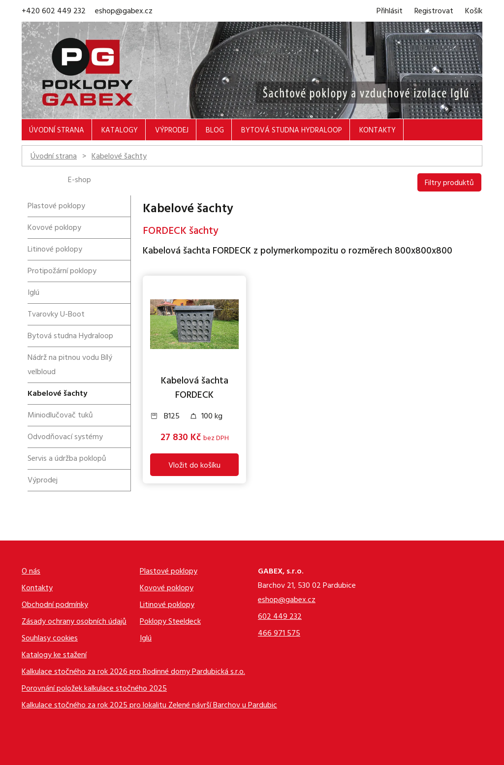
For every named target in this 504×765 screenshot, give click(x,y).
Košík (473, 11)
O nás (31, 572)
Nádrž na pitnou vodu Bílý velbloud (70, 365)
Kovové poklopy (54, 228)
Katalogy (119, 131)
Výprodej (172, 131)
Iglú (33, 293)
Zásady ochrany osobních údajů (74, 622)
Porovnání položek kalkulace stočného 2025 (94, 689)
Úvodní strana (56, 131)
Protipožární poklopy (62, 271)
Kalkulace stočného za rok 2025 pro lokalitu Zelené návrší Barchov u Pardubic (149, 706)
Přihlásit (390, 11)
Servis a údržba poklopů (67, 459)
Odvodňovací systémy (65, 437)
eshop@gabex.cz (124, 11)
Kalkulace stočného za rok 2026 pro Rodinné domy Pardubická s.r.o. (133, 673)
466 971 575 (279, 634)
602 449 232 (280, 617)
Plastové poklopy (56, 206)
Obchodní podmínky (55, 606)
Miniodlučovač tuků (60, 416)
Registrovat (433, 11)
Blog (215, 131)
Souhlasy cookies (50, 639)
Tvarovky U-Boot (56, 315)
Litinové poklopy (55, 250)
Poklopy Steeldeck (170, 622)
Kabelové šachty (119, 157)
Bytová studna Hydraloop (291, 131)
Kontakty (377, 131)
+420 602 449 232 (54, 11)
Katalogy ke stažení (54, 656)
